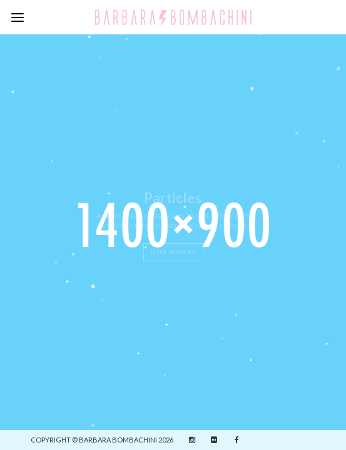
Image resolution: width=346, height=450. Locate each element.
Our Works (173, 252)
